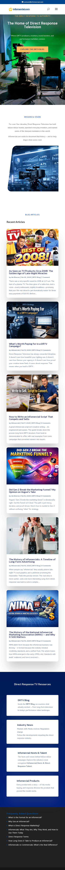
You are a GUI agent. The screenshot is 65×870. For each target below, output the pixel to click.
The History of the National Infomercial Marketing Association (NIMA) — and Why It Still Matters (32, 634)
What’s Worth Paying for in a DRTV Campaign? (28, 345)
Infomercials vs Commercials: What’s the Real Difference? (33, 845)
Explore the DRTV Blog (32, 49)
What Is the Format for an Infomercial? (25, 817)
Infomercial (15, 350)
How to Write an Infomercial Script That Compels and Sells (31, 417)
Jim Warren (15, 277)
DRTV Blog (36, 277)
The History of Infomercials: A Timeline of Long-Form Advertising (32, 560)
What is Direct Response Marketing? (24, 825)
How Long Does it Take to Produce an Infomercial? (30, 840)
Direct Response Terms (18, 836)
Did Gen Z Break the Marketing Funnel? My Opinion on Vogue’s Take (32, 490)
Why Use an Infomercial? (18, 821)
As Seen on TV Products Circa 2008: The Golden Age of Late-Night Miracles (31, 272)
